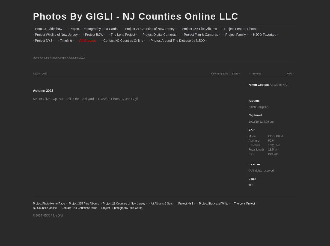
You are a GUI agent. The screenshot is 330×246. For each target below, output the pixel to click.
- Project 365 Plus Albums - (199, 29)
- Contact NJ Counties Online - (123, 40)
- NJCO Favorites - (264, 34)
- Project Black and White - (213, 203)
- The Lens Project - (123, 34)
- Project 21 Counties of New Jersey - (149, 29)
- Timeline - (66, 40)
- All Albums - (87, 40)
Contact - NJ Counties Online (79, 208)
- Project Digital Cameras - (159, 34)
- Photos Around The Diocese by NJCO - (178, 40)
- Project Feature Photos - (240, 29)
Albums (45, 57)
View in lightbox (219, 73)
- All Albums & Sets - (161, 203)
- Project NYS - (43, 40)
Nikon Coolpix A (59, 57)
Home (36, 57)
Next (289, 73)
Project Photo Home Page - (50, 203)
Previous (256, 73)
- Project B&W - (94, 34)
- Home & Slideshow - (48, 29)
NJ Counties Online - (46, 208)
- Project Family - (235, 34)
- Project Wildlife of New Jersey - (56, 34)
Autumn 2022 (77, 57)
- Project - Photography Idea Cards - (93, 29)
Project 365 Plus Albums (84, 203)
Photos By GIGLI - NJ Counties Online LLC (135, 16)
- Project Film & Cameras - (201, 34)
